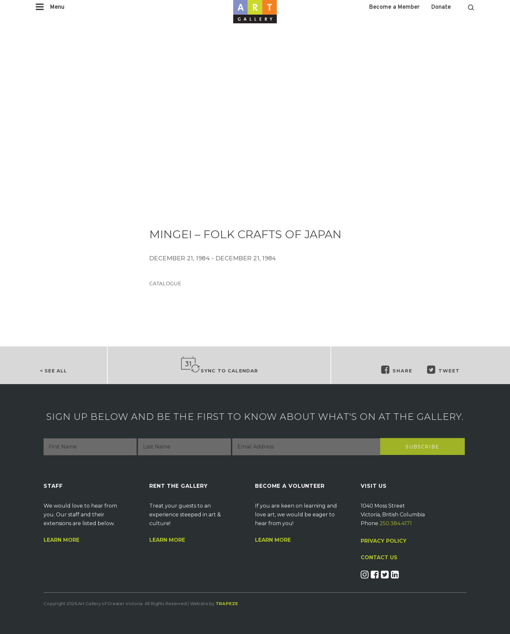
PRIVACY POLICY (384, 541)
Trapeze (227, 603)
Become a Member (394, 7)
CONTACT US (379, 557)
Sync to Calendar (219, 365)
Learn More (61, 540)
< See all (53, 371)
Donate (441, 7)
